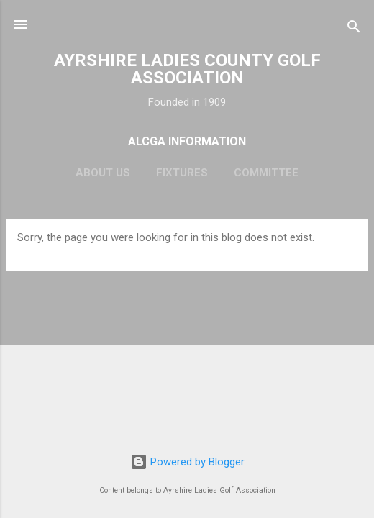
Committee (266, 172)
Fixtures (182, 172)
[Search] (353, 29)
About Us (103, 172)
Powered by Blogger (187, 461)
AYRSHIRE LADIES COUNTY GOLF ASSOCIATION (187, 69)
